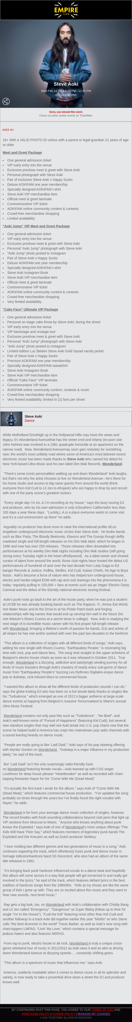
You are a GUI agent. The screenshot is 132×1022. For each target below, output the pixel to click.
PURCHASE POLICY (36, 1014)
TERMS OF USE (102, 1010)
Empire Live (66, 99)
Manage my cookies (94, 1014)
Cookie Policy (64, 1014)
